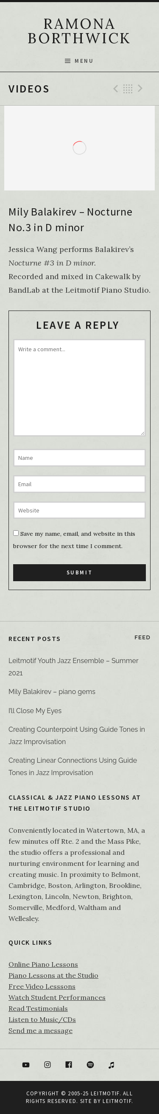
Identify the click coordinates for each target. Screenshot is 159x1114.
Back (128, 88)
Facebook (68, 1065)
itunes (112, 1065)
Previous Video (114, 88)
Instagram (47, 1065)
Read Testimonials (38, 1008)
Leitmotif (117, 1101)
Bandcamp (133, 1065)
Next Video (141, 88)
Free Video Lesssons (41, 986)
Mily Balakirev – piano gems (51, 692)
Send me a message (40, 1030)
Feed (142, 637)
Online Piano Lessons (43, 964)
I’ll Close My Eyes (34, 711)
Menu (84, 60)
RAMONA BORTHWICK (79, 30)
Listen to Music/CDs (42, 1019)
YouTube (25, 1065)
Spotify (90, 1065)
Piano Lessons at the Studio (53, 975)
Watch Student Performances (57, 997)
